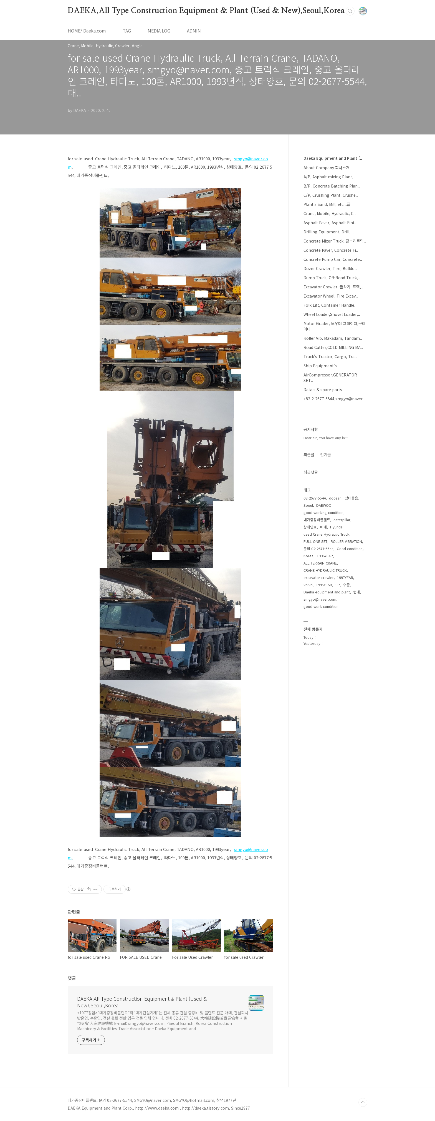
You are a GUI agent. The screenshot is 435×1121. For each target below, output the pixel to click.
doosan (335, 498)
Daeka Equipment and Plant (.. (333, 158)
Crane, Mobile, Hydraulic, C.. (330, 213)
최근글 (309, 454)
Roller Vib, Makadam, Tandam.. (333, 338)
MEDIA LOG (159, 30)
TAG (127, 30)
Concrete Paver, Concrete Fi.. (331, 250)
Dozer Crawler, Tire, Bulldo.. (330, 268)
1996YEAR (325, 555)
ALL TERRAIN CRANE (320, 563)
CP (337, 584)
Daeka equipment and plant (327, 592)
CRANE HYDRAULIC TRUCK (325, 570)
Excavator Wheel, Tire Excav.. (331, 296)
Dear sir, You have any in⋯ (326, 437)
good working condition (323, 512)
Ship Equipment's (320, 365)
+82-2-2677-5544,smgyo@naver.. (334, 398)
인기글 (325, 454)
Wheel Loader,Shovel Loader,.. (332, 314)
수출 (346, 584)
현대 (356, 592)
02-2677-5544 (315, 498)
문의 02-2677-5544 (318, 548)
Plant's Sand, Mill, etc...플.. (328, 204)
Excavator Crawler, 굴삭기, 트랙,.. (333, 286)
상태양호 (310, 527)
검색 (350, 11)
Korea (308, 555)
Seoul (308, 505)
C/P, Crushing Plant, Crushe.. (331, 195)
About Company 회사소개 (327, 167)
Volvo (308, 584)
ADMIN (194, 30)
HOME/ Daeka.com (87, 30)
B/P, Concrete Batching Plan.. (332, 186)
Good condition (350, 548)
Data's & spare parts (323, 389)
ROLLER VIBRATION (346, 541)
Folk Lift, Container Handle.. (330, 305)
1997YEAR (345, 577)
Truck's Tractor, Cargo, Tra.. (330, 356)
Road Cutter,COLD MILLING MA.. (333, 347)
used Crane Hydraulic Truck (326, 534)
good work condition (321, 606)
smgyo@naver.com (320, 599)
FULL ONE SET (315, 541)
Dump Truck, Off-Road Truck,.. (332, 277)
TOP (362, 1102)
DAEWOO (324, 505)
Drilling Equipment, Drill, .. (329, 231)
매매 (323, 527)
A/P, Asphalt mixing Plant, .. (330, 176)
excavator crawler (319, 577)
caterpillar (341, 519)
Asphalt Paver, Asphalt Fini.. (330, 222)
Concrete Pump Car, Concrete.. (333, 259)
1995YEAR (324, 584)
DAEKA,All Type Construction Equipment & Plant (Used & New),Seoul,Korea (206, 11)
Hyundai (336, 527)
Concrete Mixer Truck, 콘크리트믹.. (335, 241)
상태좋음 (351, 498)
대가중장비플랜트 (317, 519)
